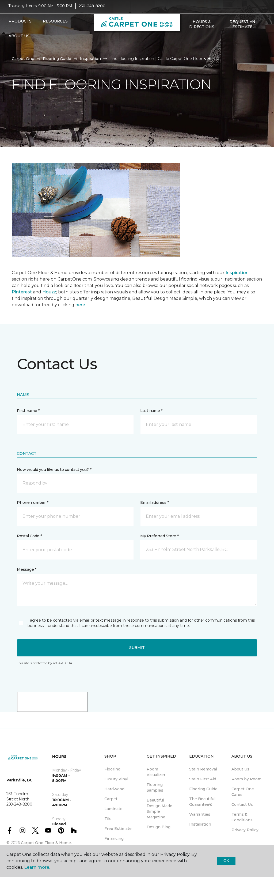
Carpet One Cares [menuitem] (242, 792)
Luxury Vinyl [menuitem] (116, 779)
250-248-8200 (91, 9)
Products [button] (20, 24)
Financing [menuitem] (114, 838)
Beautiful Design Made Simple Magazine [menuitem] (159, 808)
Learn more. (37, 867)
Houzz (49, 291)
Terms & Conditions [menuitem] (242, 817)
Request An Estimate (242, 28)
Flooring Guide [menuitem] (203, 789)
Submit (137, 647)
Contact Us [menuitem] (242, 804)
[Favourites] (192, 42)
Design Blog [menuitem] (158, 827)
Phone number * (32, 502)
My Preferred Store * (159, 536)
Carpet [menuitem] (110, 798)
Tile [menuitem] (108, 818)
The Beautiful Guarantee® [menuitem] (202, 801)
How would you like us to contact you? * (54, 469)
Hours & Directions (201, 28)
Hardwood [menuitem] (114, 789)
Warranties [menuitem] (199, 814)
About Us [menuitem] (240, 769)
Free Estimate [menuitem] (118, 828)
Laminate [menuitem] (113, 808)
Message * (26, 569)
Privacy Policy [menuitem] (244, 829)
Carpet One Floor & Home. (46, 842)
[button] (185, 42)
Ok (226, 860)
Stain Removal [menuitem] (203, 769)
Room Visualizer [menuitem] (156, 772)
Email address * (154, 502)
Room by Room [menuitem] (246, 779)
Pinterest (22, 291)
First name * (28, 411)
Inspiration (90, 58)
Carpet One (23, 58)
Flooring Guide (57, 58)
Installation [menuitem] (200, 824)
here (80, 304)
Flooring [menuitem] (112, 769)
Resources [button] (55, 24)
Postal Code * (29, 536)
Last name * (151, 411)
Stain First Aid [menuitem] (202, 779)
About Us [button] (19, 39)
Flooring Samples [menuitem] (155, 787)
